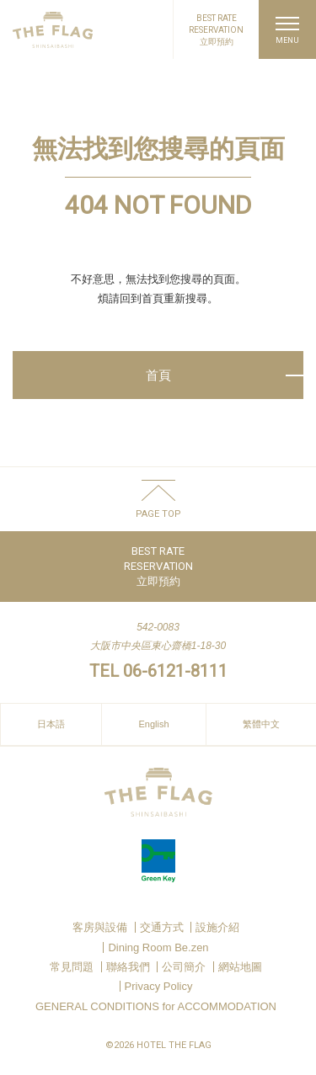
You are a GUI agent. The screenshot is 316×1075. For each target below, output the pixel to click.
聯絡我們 (128, 967)
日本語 (51, 724)
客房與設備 (99, 927)
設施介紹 (217, 927)
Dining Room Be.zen (158, 947)
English (153, 724)
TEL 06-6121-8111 (158, 671)
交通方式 (162, 927)
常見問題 (72, 967)
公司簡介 (184, 967)
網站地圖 (240, 967)
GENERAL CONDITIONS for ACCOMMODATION (155, 1006)
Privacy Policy (159, 986)
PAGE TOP (158, 513)
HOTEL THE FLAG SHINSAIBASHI (53, 30)
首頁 (158, 375)
